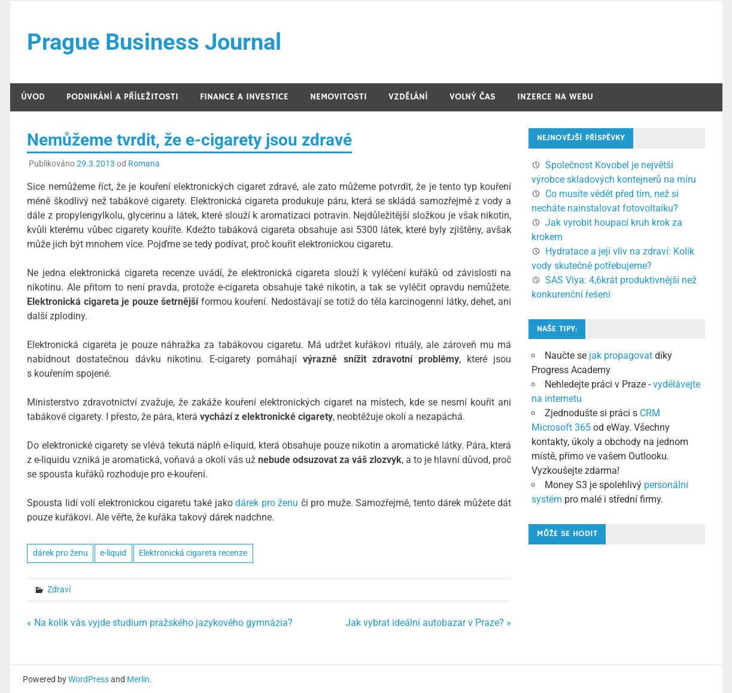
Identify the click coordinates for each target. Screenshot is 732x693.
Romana (144, 163)
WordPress (88, 679)
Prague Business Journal (154, 42)
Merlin (138, 679)
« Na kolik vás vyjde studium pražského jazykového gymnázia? (160, 622)
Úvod (33, 96)
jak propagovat (620, 355)
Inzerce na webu (555, 96)
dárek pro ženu (266, 503)
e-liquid (113, 553)
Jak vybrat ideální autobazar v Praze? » (428, 622)
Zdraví (59, 589)
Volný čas (472, 96)
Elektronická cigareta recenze (193, 553)
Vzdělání (408, 96)
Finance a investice (244, 96)
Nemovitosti (338, 96)
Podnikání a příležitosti (122, 96)
